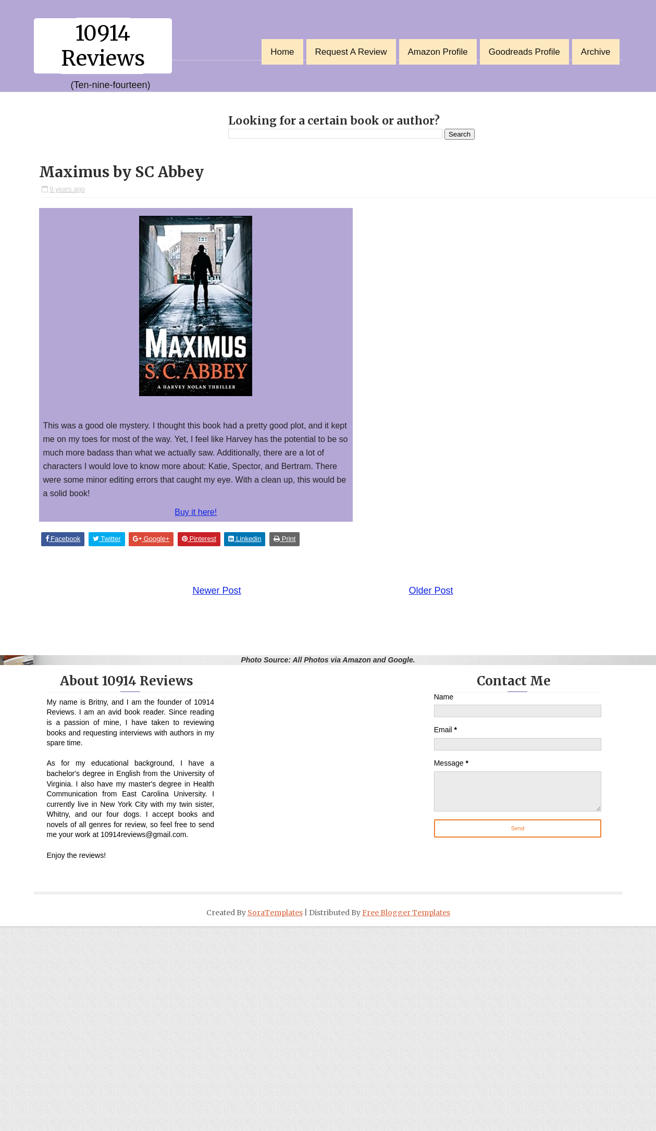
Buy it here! (196, 512)
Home (282, 52)
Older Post (431, 590)
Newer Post (217, 590)
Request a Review (351, 52)
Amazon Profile (438, 52)
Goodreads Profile (524, 52)
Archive (596, 52)
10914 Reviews (103, 45)
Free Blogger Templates (406, 912)
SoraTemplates (275, 912)
